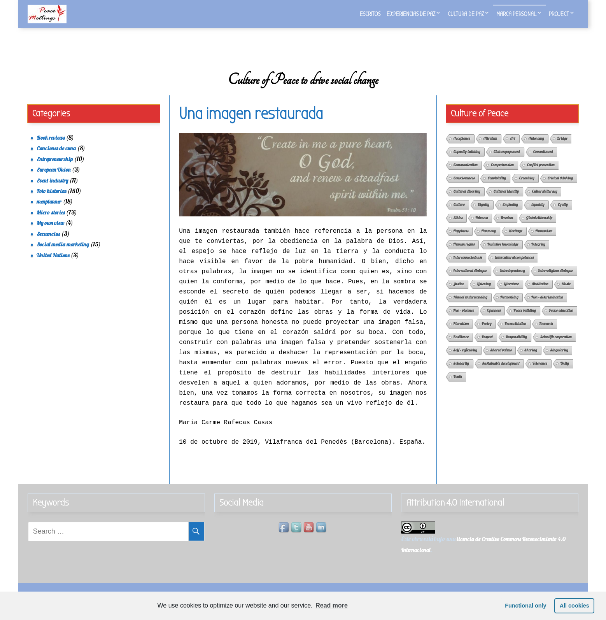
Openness (494, 319)
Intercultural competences (514, 266)
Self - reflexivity (465, 359)
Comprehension (502, 173)
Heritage (515, 239)
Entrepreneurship (55, 168)
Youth (457, 385)
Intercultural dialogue (470, 279)
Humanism (543, 239)
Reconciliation (515, 332)
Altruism (490, 147)
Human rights (464, 253)
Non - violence (463, 319)
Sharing (530, 359)
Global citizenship (539, 226)
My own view (50, 231)
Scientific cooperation (556, 345)
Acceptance (461, 147)
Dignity (483, 213)
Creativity (526, 187)
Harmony (488, 239)
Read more (331, 605)
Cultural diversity (466, 200)
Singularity (559, 359)
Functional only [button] (525, 605)
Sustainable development (501, 372)
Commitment (543, 160)
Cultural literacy (544, 200)
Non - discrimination (547, 306)
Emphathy (510, 213)
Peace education (561, 319)
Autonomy (536, 147)
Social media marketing (63, 253)
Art (512, 147)
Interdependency (512, 279)
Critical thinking (560, 187)
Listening (484, 292)
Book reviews (51, 146)
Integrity (538, 253)
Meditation (540, 292)
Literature (511, 292)
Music (565, 292)
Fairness (481, 226)
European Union (53, 178)
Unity (564, 372)
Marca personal (516, 14)
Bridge (562, 147)
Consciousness (464, 187)
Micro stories (51, 221)
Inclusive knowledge (502, 253)
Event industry (52, 189)
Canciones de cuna (56, 157)
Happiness (460, 239)
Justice (458, 292)
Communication (465, 173)
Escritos (370, 14)
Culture (459, 213)
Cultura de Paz (466, 14)
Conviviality (496, 187)
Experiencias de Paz (411, 14)
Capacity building (466, 160)
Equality (538, 213)
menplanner (49, 210)
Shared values (500, 359)
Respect (487, 345)
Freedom (507, 226)
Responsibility (516, 345)
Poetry (487, 332)
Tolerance (539, 372)
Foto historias (51, 200)
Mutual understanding (470, 306)
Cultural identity (506, 200)
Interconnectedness (467, 266)
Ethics (457, 226)
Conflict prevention (541, 173)
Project (559, 14)
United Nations (53, 264)
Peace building (524, 319)
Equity (562, 213)
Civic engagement (506, 160)
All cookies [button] (574, 605)
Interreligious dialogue (555, 279)
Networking (509, 306)
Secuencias (48, 242)
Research (546, 332)
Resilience (461, 345)
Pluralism (461, 332)
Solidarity (461, 372)
